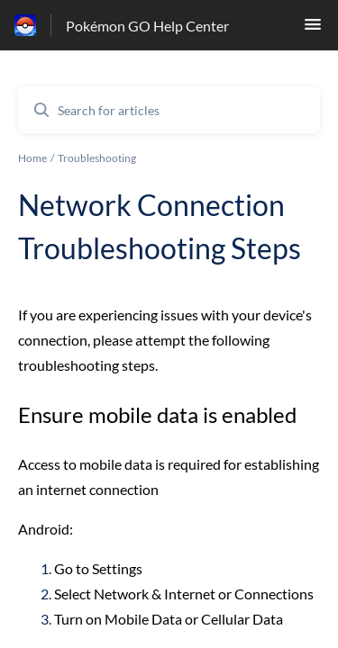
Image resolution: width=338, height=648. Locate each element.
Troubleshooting (97, 158)
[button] (313, 29)
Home (32, 158)
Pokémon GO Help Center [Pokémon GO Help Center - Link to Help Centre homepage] (147, 25)
